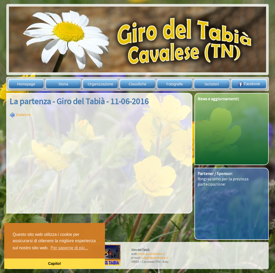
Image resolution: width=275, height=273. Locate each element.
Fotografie (174, 84)
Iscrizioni (212, 84)
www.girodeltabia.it (151, 254)
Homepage (26, 84)
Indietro (20, 114)
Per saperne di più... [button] (69, 248)
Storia (63, 84)
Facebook (249, 84)
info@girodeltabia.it (154, 258)
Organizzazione (100, 84)
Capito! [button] (54, 263)
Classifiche (137, 84)
